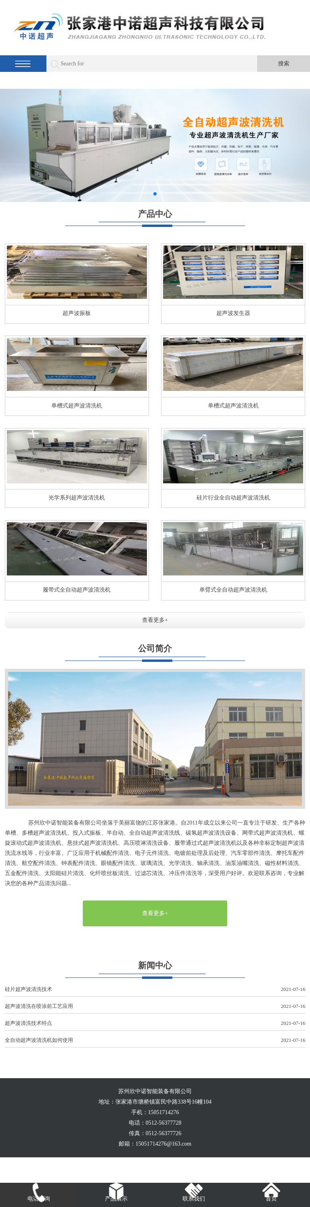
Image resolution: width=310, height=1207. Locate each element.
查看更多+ (155, 620)
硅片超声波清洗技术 (155, 989)
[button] (155, 193)
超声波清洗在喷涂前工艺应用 (155, 1006)
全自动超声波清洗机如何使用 (155, 1040)
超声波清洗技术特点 (155, 1023)
